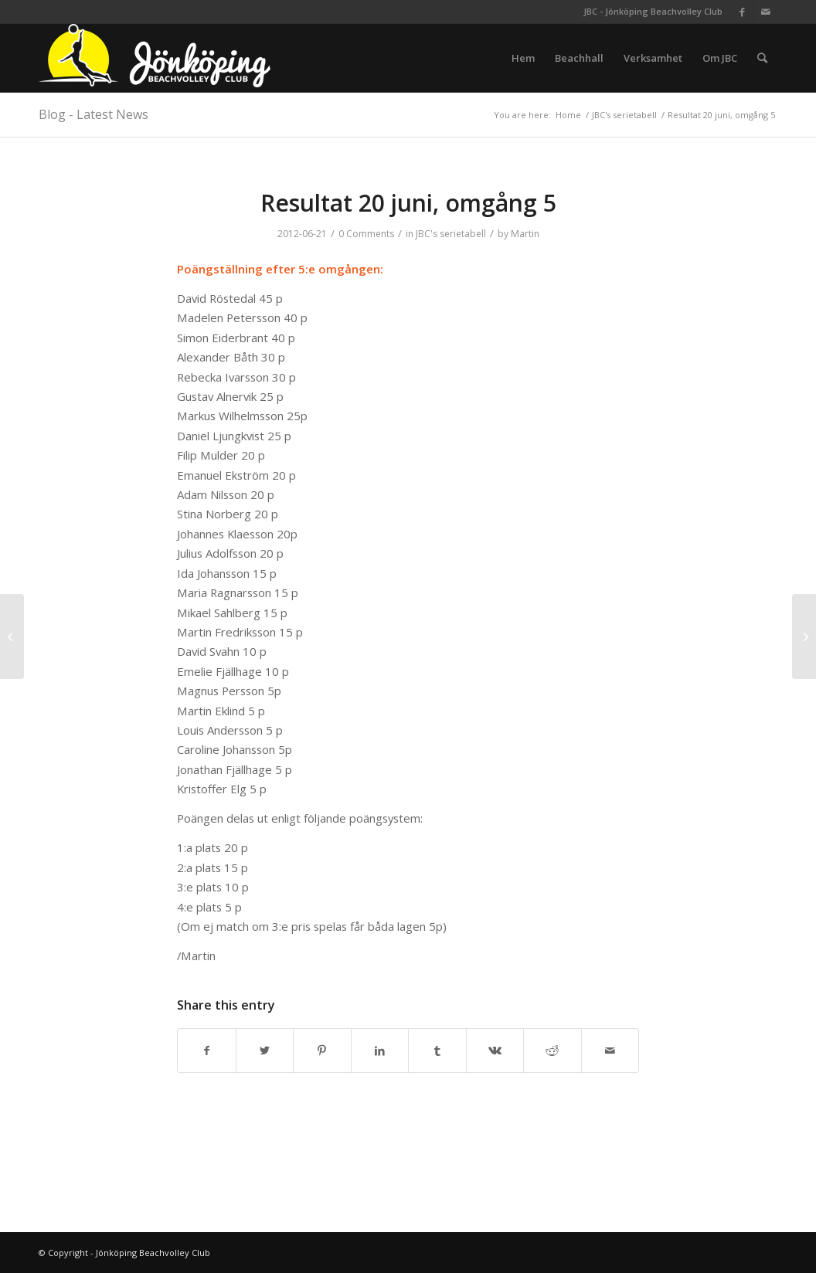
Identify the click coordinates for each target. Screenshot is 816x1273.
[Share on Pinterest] (322, 1050)
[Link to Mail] (765, 11)
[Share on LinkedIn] (380, 1050)
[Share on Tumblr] (437, 1050)
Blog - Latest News (93, 114)
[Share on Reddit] (552, 1050)
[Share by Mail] (610, 1050)
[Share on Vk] (495, 1050)
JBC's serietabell (451, 233)
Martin (525, 233)
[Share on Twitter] (265, 1050)
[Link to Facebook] (742, 11)
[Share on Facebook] (207, 1050)
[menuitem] (523, 58)
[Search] (762, 58)
